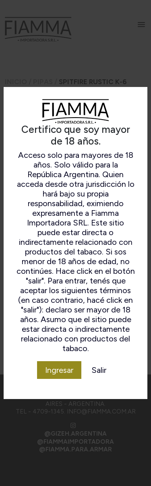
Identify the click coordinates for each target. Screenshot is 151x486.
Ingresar (59, 370)
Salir (98, 370)
